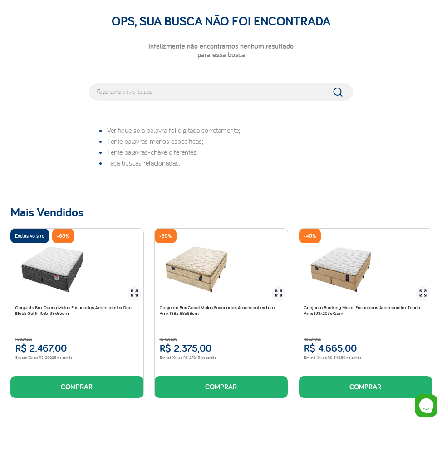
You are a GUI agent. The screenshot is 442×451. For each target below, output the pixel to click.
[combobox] (221, 92)
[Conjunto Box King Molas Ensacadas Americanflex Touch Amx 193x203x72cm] (365, 313)
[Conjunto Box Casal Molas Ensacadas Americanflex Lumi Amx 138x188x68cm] (221, 313)
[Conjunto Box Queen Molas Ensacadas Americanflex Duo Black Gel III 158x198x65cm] (76, 313)
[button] (134, 294)
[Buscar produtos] (344, 92)
